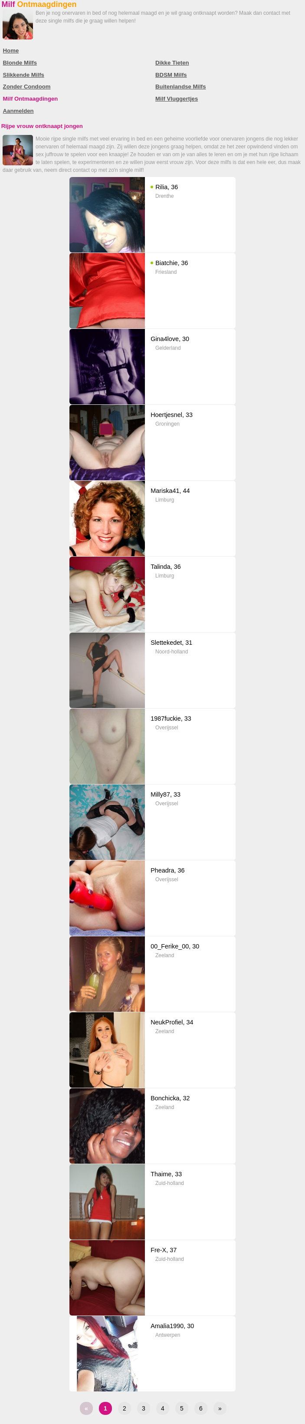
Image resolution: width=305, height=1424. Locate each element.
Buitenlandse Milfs (180, 86)
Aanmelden (18, 111)
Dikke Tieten (172, 62)
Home (11, 50)
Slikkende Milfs (23, 75)
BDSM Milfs (171, 75)
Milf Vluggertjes (176, 98)
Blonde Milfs (20, 62)
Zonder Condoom (27, 86)
